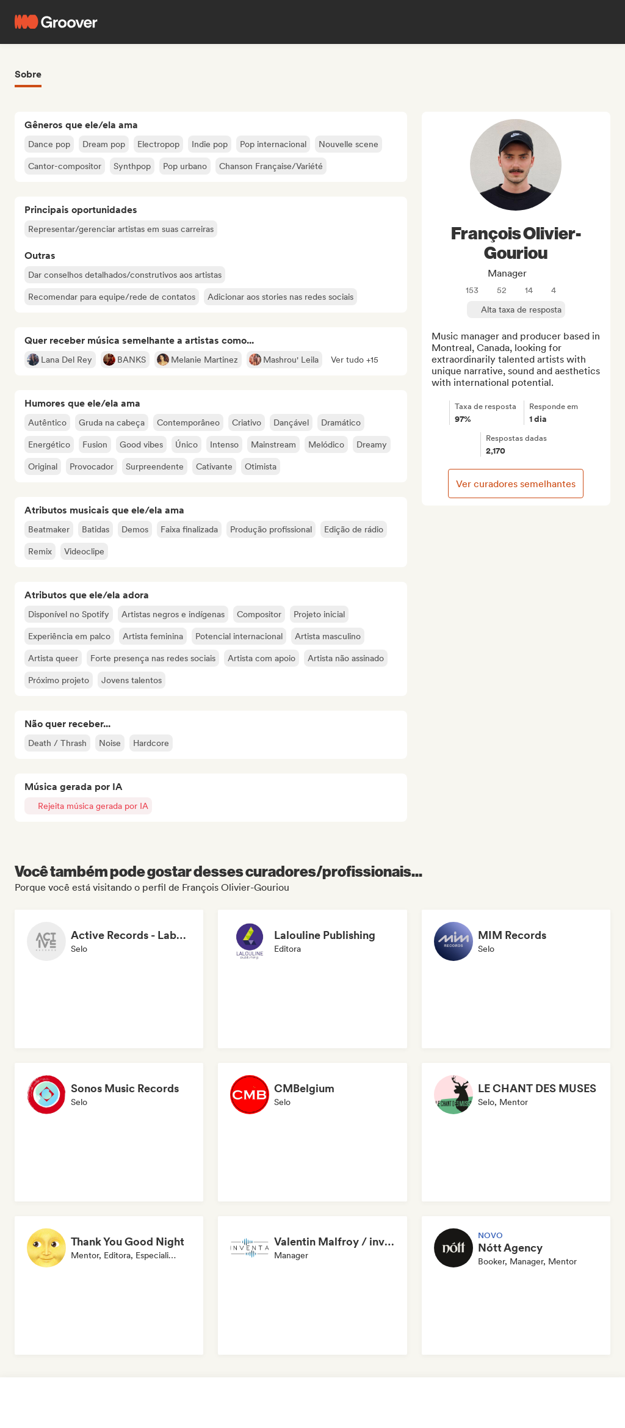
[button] (354, 359)
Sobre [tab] (28, 74)
